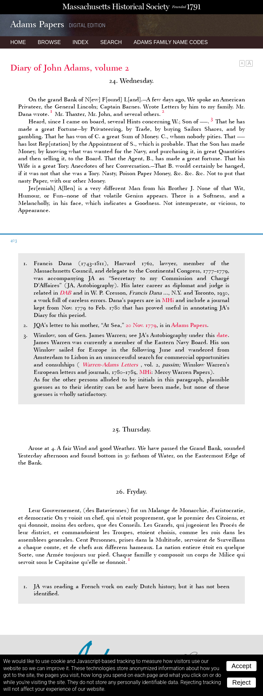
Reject (241, 682)
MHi (168, 300)
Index (80, 42)
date (222, 335)
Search (111, 42)
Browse (49, 42)
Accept (241, 665)
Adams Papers (189, 325)
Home (18, 42)
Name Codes (171, 42)
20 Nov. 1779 (141, 325)
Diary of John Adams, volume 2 (69, 67)
